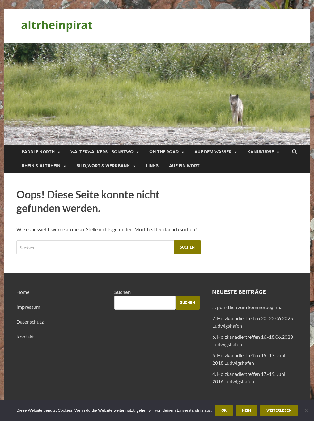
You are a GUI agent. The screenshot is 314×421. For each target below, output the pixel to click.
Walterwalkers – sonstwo (102, 151)
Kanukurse (260, 151)
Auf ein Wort (184, 165)
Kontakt (25, 336)
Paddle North (38, 151)
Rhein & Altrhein (41, 165)
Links (152, 165)
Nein (246, 410)
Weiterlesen (278, 410)
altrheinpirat (57, 24)
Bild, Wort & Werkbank (103, 165)
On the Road (164, 151)
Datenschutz (30, 322)
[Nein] (306, 410)
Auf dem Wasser (212, 151)
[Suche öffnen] (294, 152)
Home (22, 292)
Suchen (122, 292)
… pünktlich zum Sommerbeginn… (248, 307)
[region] (157, 94)
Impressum (28, 307)
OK (224, 410)
